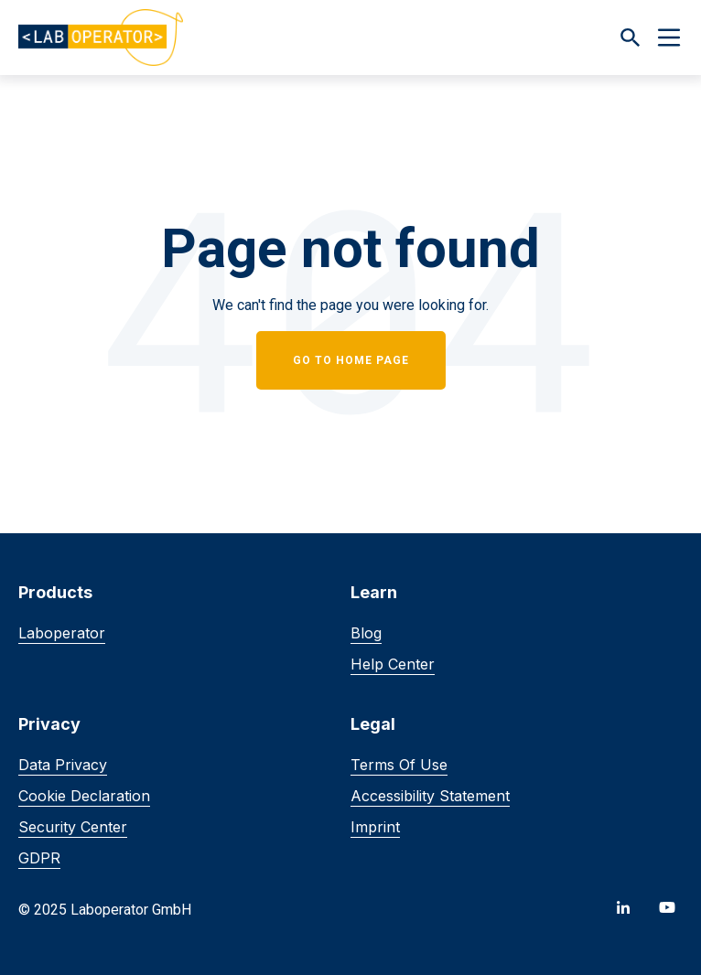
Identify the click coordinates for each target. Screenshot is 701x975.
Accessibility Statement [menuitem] (430, 796)
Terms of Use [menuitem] (399, 764)
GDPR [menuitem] (39, 858)
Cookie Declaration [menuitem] (84, 796)
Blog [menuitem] (366, 633)
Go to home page (351, 360)
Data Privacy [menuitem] (62, 764)
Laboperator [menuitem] (61, 633)
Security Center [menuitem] (72, 827)
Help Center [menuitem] (392, 664)
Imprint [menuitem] (375, 827)
